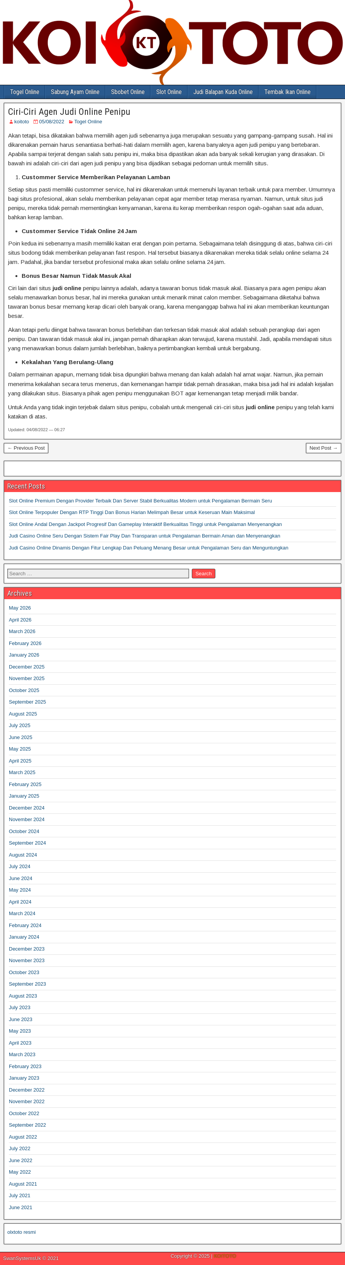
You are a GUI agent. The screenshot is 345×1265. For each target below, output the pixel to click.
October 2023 (24, 972)
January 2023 (24, 1078)
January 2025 (24, 796)
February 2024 (25, 925)
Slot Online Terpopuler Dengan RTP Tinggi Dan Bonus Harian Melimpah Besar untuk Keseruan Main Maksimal (132, 512)
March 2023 (22, 1054)
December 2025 (27, 667)
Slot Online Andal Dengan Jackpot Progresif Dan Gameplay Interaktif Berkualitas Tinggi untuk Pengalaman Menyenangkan (145, 524)
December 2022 (27, 1090)
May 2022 (20, 1172)
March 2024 (22, 913)
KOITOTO (225, 1256)
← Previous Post (26, 448)
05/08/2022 (51, 121)
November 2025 (27, 678)
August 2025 (23, 714)
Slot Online (169, 92)
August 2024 (23, 855)
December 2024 (27, 808)
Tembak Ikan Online (287, 92)
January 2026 (24, 655)
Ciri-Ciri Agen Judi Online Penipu (69, 111)
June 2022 (20, 1160)
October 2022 (24, 1113)
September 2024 (27, 843)
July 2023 (19, 1007)
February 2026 (25, 643)
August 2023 (23, 996)
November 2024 (27, 819)
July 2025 (19, 725)
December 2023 (27, 949)
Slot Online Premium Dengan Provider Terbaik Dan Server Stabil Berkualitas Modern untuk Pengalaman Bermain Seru (140, 501)
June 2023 (20, 1019)
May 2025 (20, 749)
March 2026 (22, 631)
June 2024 (20, 878)
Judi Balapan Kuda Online (223, 92)
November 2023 (27, 960)
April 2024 (20, 902)
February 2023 (25, 1066)
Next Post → (323, 448)
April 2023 (20, 1043)
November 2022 (27, 1101)
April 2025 (20, 761)
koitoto (21, 121)
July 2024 (19, 866)
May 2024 (20, 890)
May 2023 (20, 1031)
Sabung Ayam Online (75, 92)
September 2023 (27, 984)
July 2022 (19, 1148)
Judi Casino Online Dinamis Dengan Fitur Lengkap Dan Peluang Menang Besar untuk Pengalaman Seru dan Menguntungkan (148, 548)
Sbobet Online (128, 92)
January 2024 (24, 937)
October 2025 (24, 690)
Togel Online (24, 92)
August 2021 (23, 1184)
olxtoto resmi (21, 1232)
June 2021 (20, 1207)
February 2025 (25, 784)
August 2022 (23, 1137)
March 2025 (22, 772)
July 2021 (19, 1195)
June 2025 (20, 737)
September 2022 (27, 1125)
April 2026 (20, 620)
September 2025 (27, 702)
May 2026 (20, 608)
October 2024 (24, 831)
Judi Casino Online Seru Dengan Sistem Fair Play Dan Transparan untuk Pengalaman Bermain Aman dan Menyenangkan (144, 536)
